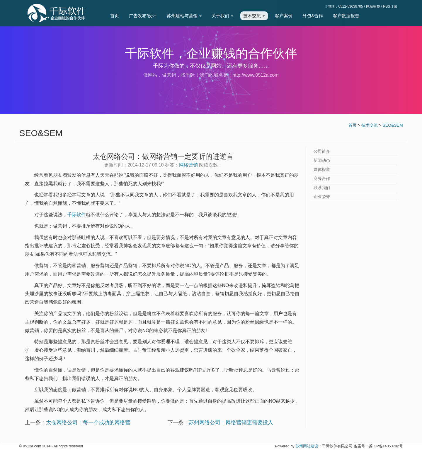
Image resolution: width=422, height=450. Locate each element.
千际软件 (76, 214)
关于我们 (222, 15)
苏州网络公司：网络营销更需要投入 (231, 422)
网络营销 (188, 164)
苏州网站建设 (306, 446)
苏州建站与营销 (184, 15)
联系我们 (322, 187)
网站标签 (373, 6)
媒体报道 (322, 169)
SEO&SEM (392, 125)
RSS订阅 (390, 6)
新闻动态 (322, 160)
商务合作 (322, 178)
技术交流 (254, 15)
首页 (114, 15)
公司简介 (322, 151)
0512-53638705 (350, 6)
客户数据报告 (346, 15)
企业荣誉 (322, 196)
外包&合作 (312, 15)
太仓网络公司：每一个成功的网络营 (88, 422)
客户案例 (283, 15)
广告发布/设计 (142, 15)
